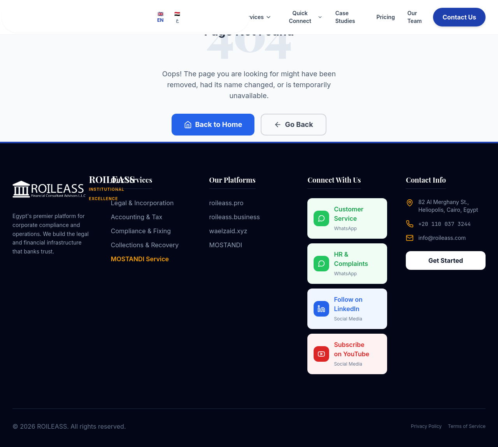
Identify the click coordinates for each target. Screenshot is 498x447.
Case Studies (345, 17)
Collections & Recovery (145, 245)
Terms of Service (467, 426)
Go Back (293, 124)
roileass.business (234, 217)
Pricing (385, 17)
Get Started (445, 260)
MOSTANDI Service (140, 259)
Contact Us (459, 17)
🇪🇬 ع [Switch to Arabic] (177, 17)
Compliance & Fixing (141, 231)
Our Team (414, 17)
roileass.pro (226, 203)
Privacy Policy (426, 426)
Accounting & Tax (136, 217)
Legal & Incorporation (142, 203)
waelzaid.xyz (228, 231)
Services (256, 17)
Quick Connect (306, 17)
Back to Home (213, 124)
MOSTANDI (225, 245)
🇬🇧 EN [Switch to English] (160, 17)
